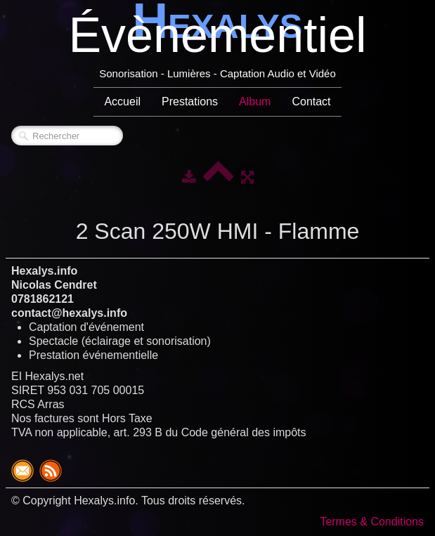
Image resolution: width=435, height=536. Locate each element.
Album (255, 101)
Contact (311, 101)
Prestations (190, 101)
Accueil (122, 101)
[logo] (217, 42)
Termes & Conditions (372, 522)
